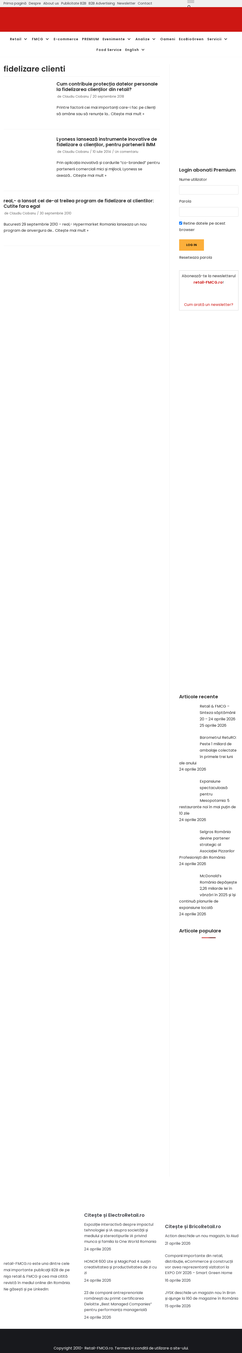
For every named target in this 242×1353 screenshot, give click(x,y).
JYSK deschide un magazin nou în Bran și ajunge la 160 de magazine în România (201, 1295)
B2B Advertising (102, 3)
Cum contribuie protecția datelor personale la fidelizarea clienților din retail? (107, 87)
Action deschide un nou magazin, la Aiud (201, 1236)
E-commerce (66, 39)
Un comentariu (126, 152)
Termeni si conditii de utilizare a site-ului (151, 1348)
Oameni (167, 39)
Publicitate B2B (73, 3)
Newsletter (126, 3)
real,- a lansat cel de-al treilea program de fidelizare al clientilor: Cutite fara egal (79, 203)
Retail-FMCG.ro (98, 1348)
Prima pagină (15, 3)
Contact (145, 3)
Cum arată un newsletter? (208, 304)
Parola (185, 201)
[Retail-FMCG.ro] (39, 19)
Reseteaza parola (195, 257)
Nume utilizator (193, 179)
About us (51, 3)
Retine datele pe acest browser (202, 226)
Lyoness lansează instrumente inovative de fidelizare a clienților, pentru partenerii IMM (106, 142)
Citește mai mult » (127, 114)
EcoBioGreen (191, 39)
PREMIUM (90, 39)
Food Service (109, 49)
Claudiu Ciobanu (75, 96)
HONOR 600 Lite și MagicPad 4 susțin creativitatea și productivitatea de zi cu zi (120, 1267)
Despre (35, 3)
